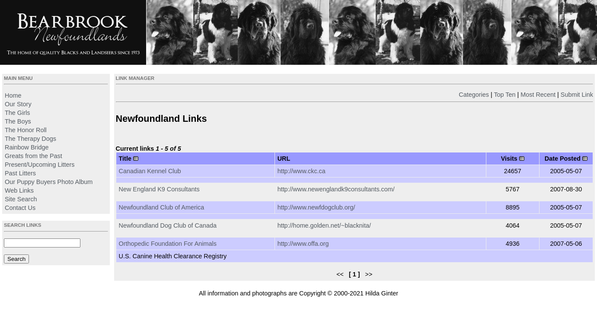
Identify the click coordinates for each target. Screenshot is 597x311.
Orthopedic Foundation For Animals (168, 243)
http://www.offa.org (303, 243)
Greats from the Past (33, 155)
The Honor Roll (26, 130)
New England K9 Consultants (159, 189)
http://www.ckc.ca (302, 171)
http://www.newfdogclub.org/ (316, 207)
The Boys (18, 121)
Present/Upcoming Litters (40, 164)
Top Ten (504, 94)
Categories (474, 94)
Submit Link (577, 94)
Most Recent (537, 94)
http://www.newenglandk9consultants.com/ (336, 189)
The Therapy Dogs (30, 138)
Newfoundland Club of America (161, 207)
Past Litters (20, 173)
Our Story (18, 104)
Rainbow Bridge (27, 147)
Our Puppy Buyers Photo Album (49, 181)
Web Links (19, 190)
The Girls (17, 112)
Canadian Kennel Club (150, 171)
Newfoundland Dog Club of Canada (168, 225)
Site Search (21, 199)
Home (13, 95)
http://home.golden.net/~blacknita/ (324, 225)
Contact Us (20, 207)
